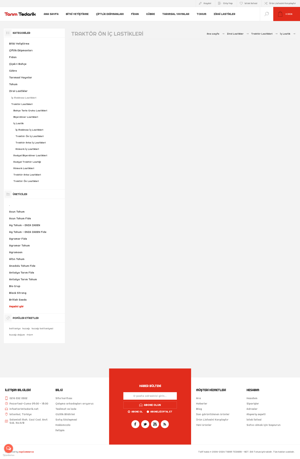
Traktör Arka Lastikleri (27, 174)
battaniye (14, 328)
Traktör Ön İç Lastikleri (29, 136)
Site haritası (63, 398)
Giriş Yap (228, 3)
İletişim (60, 430)
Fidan (135, 14)
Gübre (151, 14)
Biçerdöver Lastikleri (25, 116)
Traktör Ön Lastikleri (26, 181)
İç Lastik (18, 123)
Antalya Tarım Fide (21, 272)
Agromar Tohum (19, 245)
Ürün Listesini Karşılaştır (282, 3)
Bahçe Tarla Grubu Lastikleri (30, 110)
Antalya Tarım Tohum (23, 279)
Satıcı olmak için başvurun (264, 425)
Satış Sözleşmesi (66, 419)
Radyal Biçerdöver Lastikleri (30, 155)
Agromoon (15, 252)
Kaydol (207, 3)
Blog (199, 409)
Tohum (202, 14)
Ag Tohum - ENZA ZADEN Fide (27, 232)
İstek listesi (254, 419)
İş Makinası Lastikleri (23, 97)
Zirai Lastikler (225, 14)
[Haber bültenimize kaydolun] (150, 396)
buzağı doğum (17, 334)
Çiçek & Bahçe (17, 64)
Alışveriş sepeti (256, 414)
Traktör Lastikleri (21, 104)
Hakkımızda (62, 425)
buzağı (26, 328)
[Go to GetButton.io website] (8, 455)
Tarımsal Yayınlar (176, 14)
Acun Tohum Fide (20, 218)
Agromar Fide (18, 238)
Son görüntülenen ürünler (213, 414)
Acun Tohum (17, 211)
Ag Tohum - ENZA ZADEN (24, 225)
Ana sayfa (51, 14)
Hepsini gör (16, 306)
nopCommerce (26, 451)
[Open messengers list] (8, 448)
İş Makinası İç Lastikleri (29, 129)
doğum (30, 335)
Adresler (252, 409)
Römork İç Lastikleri (27, 149)
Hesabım (252, 398)
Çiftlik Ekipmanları (110, 14)
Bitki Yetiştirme (77, 14)
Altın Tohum (16, 259)
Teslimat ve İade (65, 409)
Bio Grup (14, 286)
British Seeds (18, 299)
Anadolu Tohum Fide (22, 265)
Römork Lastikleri (23, 168)
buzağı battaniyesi (42, 328)
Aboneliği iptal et (161, 411)
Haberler (201, 403)
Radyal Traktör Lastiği (27, 161)
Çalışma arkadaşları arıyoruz (74, 403)
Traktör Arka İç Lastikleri (31, 142)
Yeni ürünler (204, 425)
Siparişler (253, 403)
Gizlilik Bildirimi (65, 414)
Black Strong (17, 293)
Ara (198, 398)
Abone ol (137, 411)
